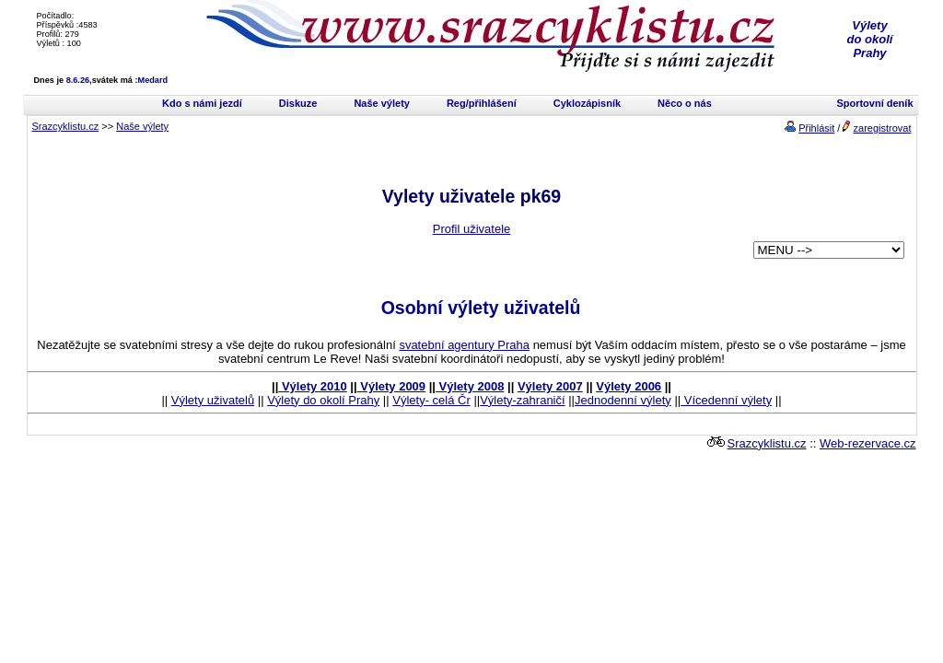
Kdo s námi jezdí (202, 103)
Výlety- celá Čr (431, 400)
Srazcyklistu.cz (65, 126)
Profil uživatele (472, 229)
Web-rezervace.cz (868, 443)
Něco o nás (685, 103)
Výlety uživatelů (212, 400)
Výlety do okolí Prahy (323, 400)
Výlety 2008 (470, 386)
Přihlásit (816, 128)
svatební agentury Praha (464, 345)
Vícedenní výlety (726, 400)
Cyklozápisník (587, 103)
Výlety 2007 (550, 386)
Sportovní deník (874, 103)
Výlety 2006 (628, 386)
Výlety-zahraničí (522, 400)
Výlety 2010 (312, 386)
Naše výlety (382, 103)
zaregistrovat (883, 128)
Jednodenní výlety (623, 400)
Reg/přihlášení (482, 103)
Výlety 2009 (391, 386)
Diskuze (298, 103)
